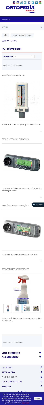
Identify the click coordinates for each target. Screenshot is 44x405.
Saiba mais (25, 403)
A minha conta (9, 377)
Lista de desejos (11, 352)
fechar (37, 399)
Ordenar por (8, 56)
